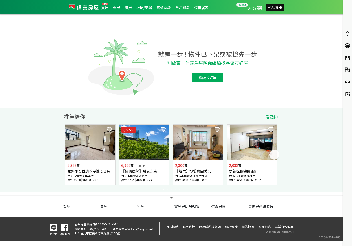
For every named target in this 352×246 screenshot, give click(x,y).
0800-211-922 (109, 224)
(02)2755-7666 (98, 229)
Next (274, 155)
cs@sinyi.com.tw (144, 229)
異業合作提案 (284, 226)
